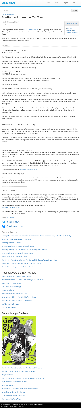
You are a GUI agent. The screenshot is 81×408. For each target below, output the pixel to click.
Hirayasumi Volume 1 (9, 375)
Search (75, 10)
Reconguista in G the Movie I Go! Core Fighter (17, 300)
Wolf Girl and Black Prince (10, 304)
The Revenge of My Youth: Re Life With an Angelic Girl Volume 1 (23, 378)
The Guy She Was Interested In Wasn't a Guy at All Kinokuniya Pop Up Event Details (29, 260)
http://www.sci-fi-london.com (29, 169)
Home (48, 3)
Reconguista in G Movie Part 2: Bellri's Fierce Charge (19, 297)
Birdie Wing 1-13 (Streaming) (11, 283)
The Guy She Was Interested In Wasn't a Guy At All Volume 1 (22, 368)
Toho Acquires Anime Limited (11, 243)
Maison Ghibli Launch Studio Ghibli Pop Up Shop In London (21, 263)
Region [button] (66, 3)
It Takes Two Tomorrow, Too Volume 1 (14, 395)
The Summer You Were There (11, 399)
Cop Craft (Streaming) (9, 307)
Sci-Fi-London (11, 217)
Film (74, 30)
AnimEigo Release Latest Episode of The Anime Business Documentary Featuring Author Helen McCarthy (36, 236)
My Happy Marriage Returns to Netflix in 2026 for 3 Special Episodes (24, 249)
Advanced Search (9, 14)
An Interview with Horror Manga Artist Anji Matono (18, 246)
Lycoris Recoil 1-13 (8, 290)
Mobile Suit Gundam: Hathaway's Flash (14, 293)
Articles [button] (57, 3)
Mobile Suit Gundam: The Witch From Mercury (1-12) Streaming (22, 280)
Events (69, 28)
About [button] (75, 3)
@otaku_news (13, 222)
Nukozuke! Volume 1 (8, 385)
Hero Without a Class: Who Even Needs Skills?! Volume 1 (21, 388)
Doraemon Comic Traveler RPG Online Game (17, 239)
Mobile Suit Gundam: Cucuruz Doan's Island (16, 276)
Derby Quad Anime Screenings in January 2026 (17, 253)
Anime (69, 30)
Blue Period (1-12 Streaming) (11, 287)
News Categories (71, 23)
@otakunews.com (14, 226)
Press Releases (72, 32)
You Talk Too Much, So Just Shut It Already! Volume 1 (19, 371)
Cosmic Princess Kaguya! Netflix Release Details (18, 267)
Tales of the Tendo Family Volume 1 (13, 392)
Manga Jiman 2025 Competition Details (14, 256)
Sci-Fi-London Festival (30, 30)
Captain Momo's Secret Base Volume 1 (14, 382)
